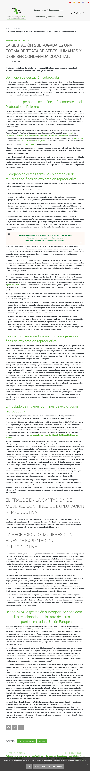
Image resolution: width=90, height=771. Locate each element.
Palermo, (37, 141)
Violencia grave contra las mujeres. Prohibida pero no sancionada (25, 755)
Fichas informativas (13, 40)
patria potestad (13, 285)
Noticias (26, 40)
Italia (43, 141)
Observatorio (40, 17)
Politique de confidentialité (48, 766)
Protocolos (78, 138)
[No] (87, 764)
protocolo (70, 133)
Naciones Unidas (25, 141)
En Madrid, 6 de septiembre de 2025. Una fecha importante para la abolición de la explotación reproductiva (65, 756)
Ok (29, 766)
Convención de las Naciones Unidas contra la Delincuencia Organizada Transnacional (37, 135)
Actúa (60, 17)
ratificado (30, 144)
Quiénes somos (40, 10)
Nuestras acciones (56, 10)
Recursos (51, 17)
